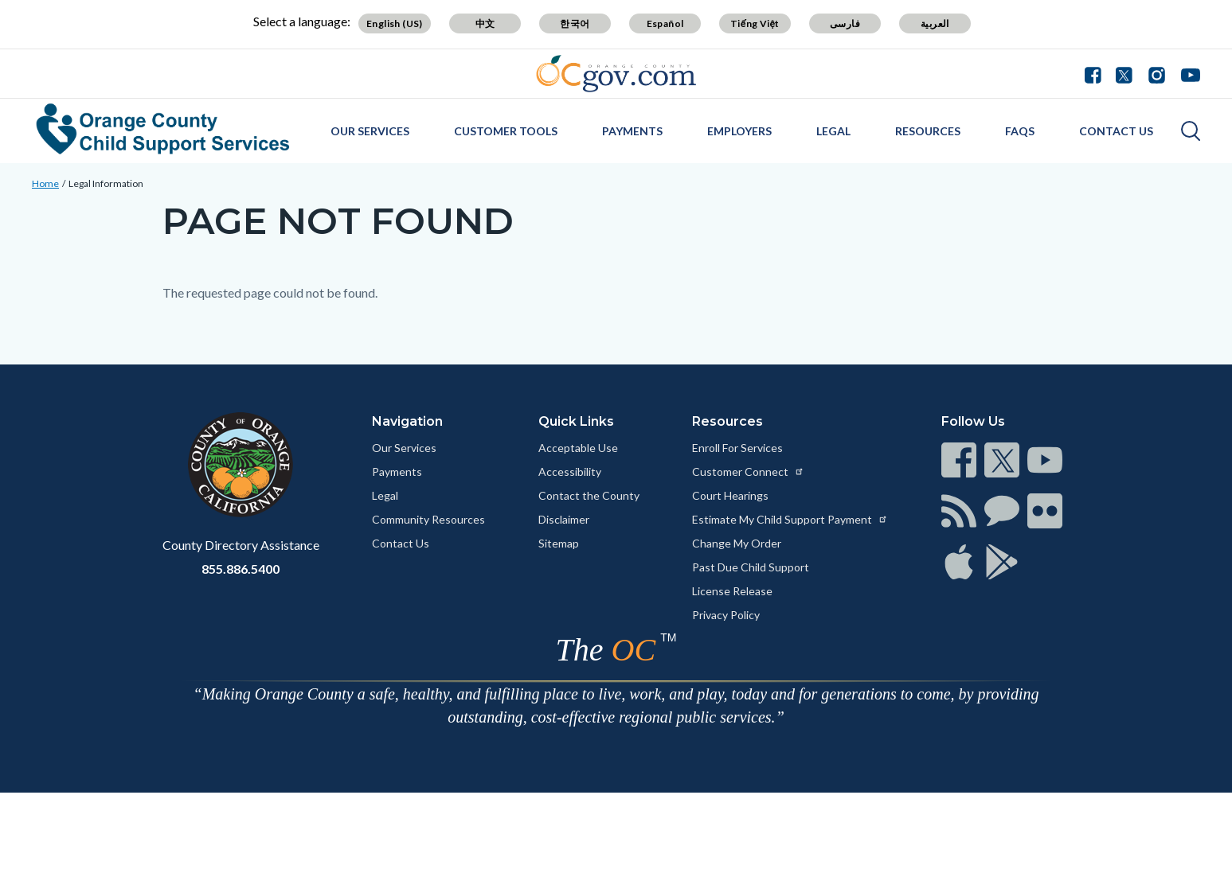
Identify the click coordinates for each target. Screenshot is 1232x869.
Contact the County (588, 495)
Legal (833, 131)
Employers (739, 131)
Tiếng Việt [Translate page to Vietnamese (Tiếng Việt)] (755, 23)
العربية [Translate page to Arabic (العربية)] (935, 23)
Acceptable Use (578, 447)
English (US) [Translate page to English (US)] (394, 23)
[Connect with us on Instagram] (1157, 73)
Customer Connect (748, 471)
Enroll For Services (737, 447)
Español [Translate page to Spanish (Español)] (665, 23)
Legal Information (105, 183)
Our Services (369, 131)
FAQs (1019, 131)
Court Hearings (730, 495)
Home (45, 183)
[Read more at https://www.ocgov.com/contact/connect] (958, 459)
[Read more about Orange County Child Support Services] (163, 129)
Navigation (407, 421)
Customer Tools (505, 131)
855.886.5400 (240, 568)
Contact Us (1116, 131)
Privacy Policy (726, 615)
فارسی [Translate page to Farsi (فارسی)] (845, 23)
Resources (927, 131)
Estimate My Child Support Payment (790, 519)
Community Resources (428, 519)
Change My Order (736, 543)
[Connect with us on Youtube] (1187, 73)
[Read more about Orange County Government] (616, 73)
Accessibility (569, 471)
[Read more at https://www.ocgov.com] (240, 464)
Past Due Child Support (750, 567)
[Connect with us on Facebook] (1097, 73)
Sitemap (558, 543)
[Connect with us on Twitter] (1124, 73)
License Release (732, 591)
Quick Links (576, 421)
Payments (632, 131)
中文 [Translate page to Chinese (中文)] (485, 23)
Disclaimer (563, 519)
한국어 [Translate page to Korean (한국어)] (574, 23)
